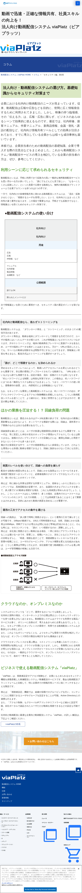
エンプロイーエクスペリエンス (9, 821)
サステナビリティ (30, 836)
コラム (36, 75)
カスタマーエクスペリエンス (9, 818)
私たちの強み (67, 814)
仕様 (3, 791)
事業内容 (29, 827)
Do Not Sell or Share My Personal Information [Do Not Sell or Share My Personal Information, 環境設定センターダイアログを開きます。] (40, 889)
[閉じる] (78, 868)
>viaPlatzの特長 (13, 724)
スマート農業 (5, 832)
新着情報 (5, 798)
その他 (3, 850)
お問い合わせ (7, 794)
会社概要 (29, 824)
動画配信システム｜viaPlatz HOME (16, 75)
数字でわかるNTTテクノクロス (73, 818)
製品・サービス (4, 814)
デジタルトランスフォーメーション (9, 826)
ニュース (44, 818)
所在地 (29, 829)
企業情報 (27, 814)
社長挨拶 (29, 818)
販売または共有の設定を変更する (12, 885)
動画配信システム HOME (11, 784)
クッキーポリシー (7, 883)
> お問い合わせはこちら (41, 741)
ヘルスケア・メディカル (8, 829)
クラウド (4, 847)
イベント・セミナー (47, 822)
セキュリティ (5, 835)
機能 (3, 787)
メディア (4, 841)
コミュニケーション (7, 844)
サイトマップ (7, 801)
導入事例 (44, 814)
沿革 (28, 832)
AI (2, 838)
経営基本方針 (30, 821)
